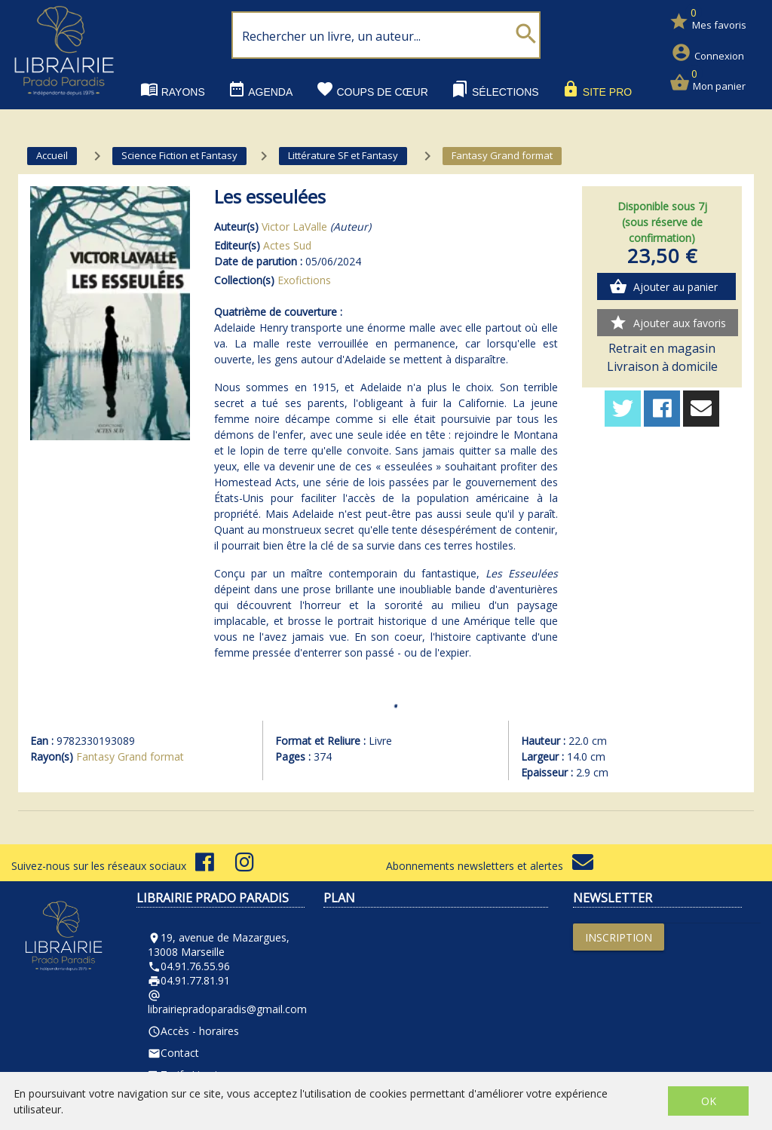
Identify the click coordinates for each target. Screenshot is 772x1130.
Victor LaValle (294, 226)
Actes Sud (287, 245)
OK (708, 1101)
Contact (173, 1053)
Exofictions (304, 280)
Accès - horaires (193, 1031)
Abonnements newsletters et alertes (489, 866)
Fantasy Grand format (130, 756)
